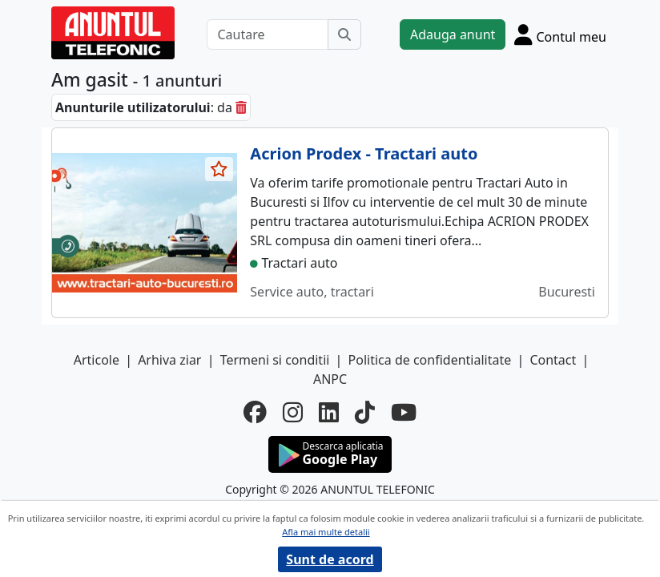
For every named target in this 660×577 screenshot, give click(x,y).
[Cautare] (267, 34)
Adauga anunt (452, 34)
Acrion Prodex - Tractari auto (363, 153)
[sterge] (241, 107)
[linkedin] (329, 412)
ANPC (330, 379)
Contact (552, 360)
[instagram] (293, 412)
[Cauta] (344, 34)
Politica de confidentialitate (430, 360)
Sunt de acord (329, 559)
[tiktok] (365, 412)
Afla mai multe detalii (325, 532)
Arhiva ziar (169, 360)
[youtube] (404, 412)
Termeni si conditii (275, 360)
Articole (96, 360)
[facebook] (255, 412)
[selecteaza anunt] (219, 169)
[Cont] (560, 34)
